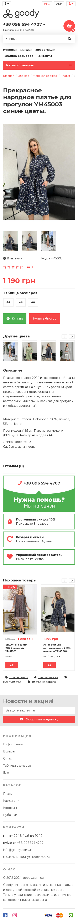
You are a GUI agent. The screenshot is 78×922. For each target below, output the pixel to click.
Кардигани (11, 801)
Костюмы (10, 808)
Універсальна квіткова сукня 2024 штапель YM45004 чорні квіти (57, 648)
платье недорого (42, 681)
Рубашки (10, 815)
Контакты (44, 55)
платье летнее (46, 677)
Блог (6, 773)
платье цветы (16, 677)
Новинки (10, 49)
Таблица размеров (18, 55)
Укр (59, 3)
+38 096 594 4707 (42, 483)
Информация (45, 49)
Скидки (26, 49)
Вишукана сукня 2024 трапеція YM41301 (16, 648)
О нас (7, 758)
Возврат (9, 751)
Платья (8, 794)
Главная (8, 75)
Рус (47, 3)
